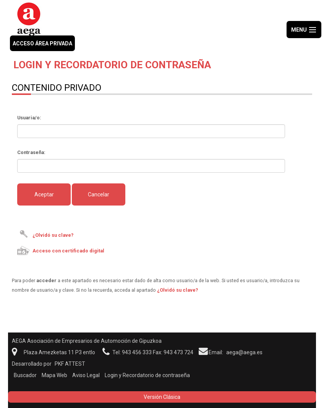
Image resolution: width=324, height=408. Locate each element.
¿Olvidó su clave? (52, 235)
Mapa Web (54, 375)
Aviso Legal (86, 375)
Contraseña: (31, 152)
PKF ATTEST (70, 364)
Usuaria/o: (29, 117)
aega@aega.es (244, 352)
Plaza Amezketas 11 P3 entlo (59, 352)
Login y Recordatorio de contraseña (147, 375)
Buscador (25, 375)
